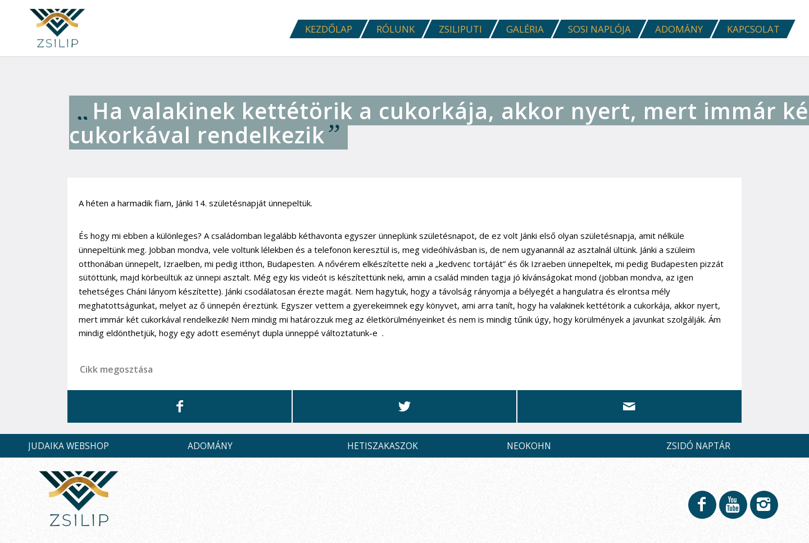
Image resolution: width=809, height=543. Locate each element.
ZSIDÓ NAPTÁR (698, 446)
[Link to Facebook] (701, 512)
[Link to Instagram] (763, 512)
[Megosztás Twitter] (404, 406)
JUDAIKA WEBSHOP (68, 446)
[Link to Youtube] (732, 512)
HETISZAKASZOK (382, 446)
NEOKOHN (529, 446)
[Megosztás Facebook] (180, 406)
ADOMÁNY (210, 446)
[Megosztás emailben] (629, 406)
